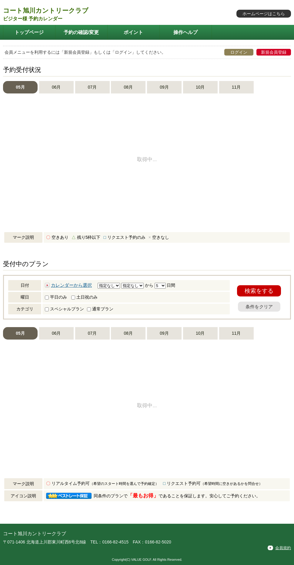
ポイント (133, 32)
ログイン (238, 52)
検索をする (259, 291)
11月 (236, 87)
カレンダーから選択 (71, 285)
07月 (92, 87)
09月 (164, 87)
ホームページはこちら (263, 13)
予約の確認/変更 (81, 32)
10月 (200, 87)
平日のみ (56, 297)
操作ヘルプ (185, 32)
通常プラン (100, 308)
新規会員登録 (273, 52)
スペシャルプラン (64, 308)
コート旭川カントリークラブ (46, 10)
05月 (20, 87)
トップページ (29, 32)
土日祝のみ (84, 297)
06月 (56, 87)
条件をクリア (259, 306)
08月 (128, 87)
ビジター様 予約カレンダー (32, 18)
